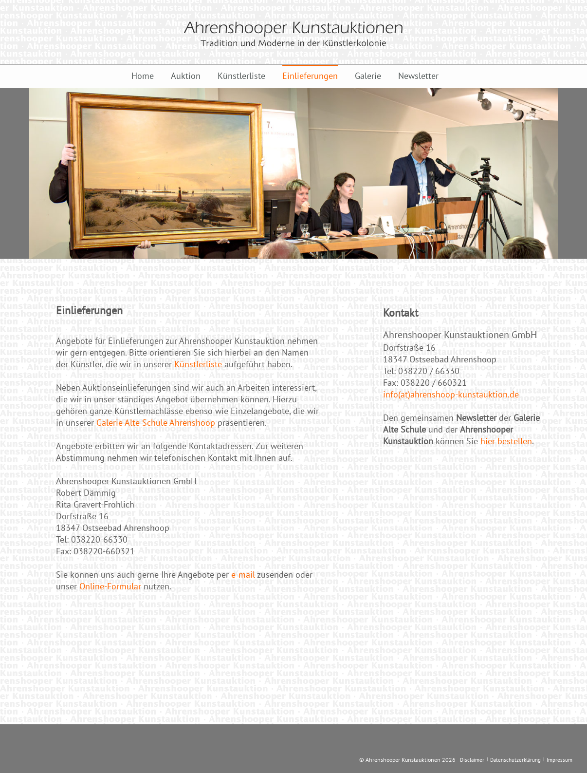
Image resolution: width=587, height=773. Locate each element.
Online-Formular (110, 586)
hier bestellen (506, 441)
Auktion (186, 75)
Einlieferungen (310, 75)
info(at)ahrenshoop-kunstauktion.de (451, 394)
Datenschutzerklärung (515, 759)
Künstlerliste (241, 75)
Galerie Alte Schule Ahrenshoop (155, 422)
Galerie (368, 75)
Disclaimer (472, 759)
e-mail (243, 574)
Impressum (559, 759)
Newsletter (418, 75)
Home (142, 75)
